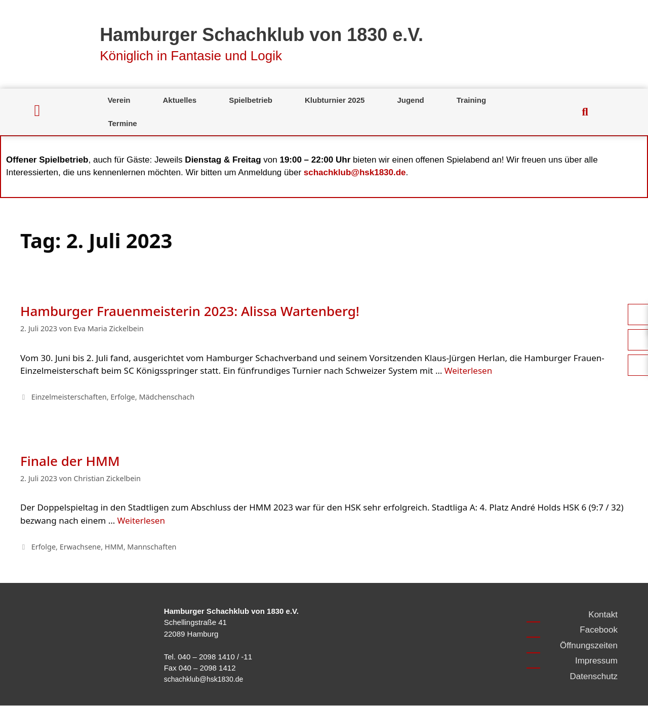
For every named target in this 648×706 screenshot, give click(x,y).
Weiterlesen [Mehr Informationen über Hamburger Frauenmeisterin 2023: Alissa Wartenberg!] (468, 370)
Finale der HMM (70, 461)
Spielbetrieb (250, 100)
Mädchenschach (166, 397)
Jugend (410, 100)
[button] (585, 112)
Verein (118, 100)
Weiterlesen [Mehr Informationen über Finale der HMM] (141, 520)
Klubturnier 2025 (334, 100)
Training (471, 100)
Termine (122, 123)
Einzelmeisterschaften (69, 397)
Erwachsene (80, 547)
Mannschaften (151, 547)
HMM (114, 547)
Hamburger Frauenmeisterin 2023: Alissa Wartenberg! (189, 311)
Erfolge (122, 397)
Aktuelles (179, 100)
